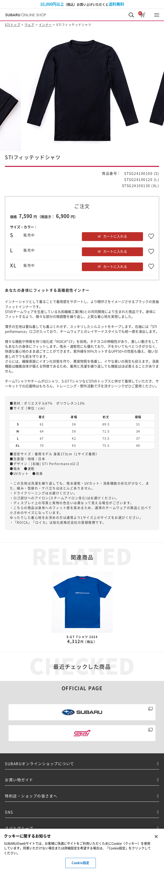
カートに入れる (115, 236)
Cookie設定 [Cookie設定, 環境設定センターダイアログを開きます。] (80, 862)
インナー (45, 24)
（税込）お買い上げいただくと (82, 4)
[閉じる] (156, 836)
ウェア (30, 24)
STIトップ (12, 24)
